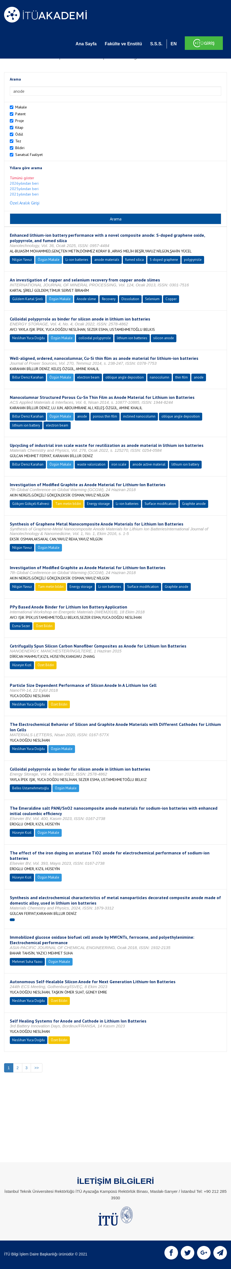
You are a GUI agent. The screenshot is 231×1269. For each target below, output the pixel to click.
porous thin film (105, 416)
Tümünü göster (22, 177)
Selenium (152, 299)
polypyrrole (193, 259)
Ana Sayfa (86, 43)
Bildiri (19, 147)
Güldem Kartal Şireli (27, 299)
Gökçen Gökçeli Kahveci (30, 503)
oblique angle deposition (124, 377)
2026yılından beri (24, 183)
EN (174, 43)
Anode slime (86, 299)
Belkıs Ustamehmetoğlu (30, 788)
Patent (20, 113)
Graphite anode (194, 503)
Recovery (109, 299)
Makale (21, 107)
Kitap (19, 127)
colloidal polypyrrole (95, 338)
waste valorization (91, 464)
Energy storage (98, 503)
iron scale (118, 464)
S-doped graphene (164, 259)
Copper (171, 299)
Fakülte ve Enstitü (123, 43)
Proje (19, 120)
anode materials (106, 259)
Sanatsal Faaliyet (29, 154)
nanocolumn (159, 377)
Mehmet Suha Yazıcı (27, 961)
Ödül (19, 134)
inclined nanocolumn (139, 416)
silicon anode (163, 338)
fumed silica (134, 259)
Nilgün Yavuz (22, 259)
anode (199, 377)
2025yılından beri (24, 188)
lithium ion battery (26, 425)
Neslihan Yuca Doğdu (28, 338)
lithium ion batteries (132, 338)
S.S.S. (156, 43)
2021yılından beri (24, 194)
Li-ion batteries (76, 259)
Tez (18, 141)
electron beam (88, 377)
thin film (181, 377)
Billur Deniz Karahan (27, 377)
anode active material (149, 464)
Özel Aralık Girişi (24, 203)
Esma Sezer (21, 626)
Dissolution (130, 299)
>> (36, 1068)
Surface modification (160, 503)
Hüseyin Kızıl (22, 665)
